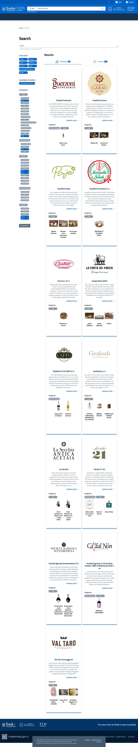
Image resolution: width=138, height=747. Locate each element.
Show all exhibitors (31, 11)
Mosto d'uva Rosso (63, 144)
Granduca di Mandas (104, 144)
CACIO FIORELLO (89, 325)
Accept (99, 742)
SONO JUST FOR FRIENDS (99, 613)
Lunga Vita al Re (63, 705)
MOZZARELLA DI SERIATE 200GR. (99, 234)
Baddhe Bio (94, 143)
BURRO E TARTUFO (99, 416)
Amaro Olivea (109, 513)
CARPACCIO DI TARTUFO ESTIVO (109, 417)
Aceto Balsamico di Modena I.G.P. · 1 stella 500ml (68, 517)
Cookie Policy (96, 740)
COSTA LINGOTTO (99, 325)
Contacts (131, 741)
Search (22, 46)
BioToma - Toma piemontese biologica (63, 235)
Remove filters (25, 226)
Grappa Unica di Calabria (58, 416)
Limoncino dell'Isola (68, 416)
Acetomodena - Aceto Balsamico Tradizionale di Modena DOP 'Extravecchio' (68, 615)
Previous (47, 229)
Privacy (88, 740)
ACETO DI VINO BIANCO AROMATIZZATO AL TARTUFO (89, 418)
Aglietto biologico (54, 233)
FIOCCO (109, 324)
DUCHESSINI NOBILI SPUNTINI (54, 706)
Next (80, 229)
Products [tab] (100, 61)
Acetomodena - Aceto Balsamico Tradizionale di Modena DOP (58, 614)
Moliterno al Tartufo (63, 325)
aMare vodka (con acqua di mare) (89, 515)
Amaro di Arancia (99, 514)
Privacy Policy (109, 741)
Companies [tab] (63, 61)
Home (21, 28)
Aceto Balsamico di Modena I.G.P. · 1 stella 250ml (58, 517)
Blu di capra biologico (73, 233)
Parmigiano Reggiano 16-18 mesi (73, 706)
